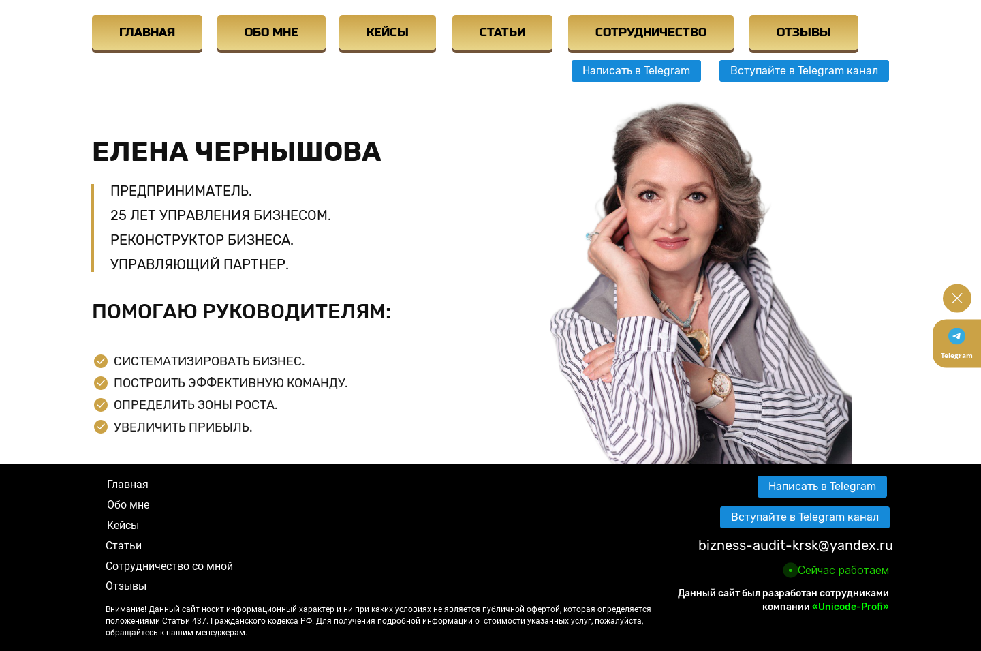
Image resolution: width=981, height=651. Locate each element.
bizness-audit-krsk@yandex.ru (795, 545)
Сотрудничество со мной (169, 566)
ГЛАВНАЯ (147, 32)
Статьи (124, 545)
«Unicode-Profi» (850, 607)
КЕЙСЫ (388, 32)
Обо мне (128, 504)
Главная (128, 484)
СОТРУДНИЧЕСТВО (650, 32)
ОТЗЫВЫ (804, 32)
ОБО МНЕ (271, 32)
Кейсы (123, 525)
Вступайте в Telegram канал (804, 70)
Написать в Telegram (636, 70)
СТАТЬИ (502, 32)
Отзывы (126, 585)
